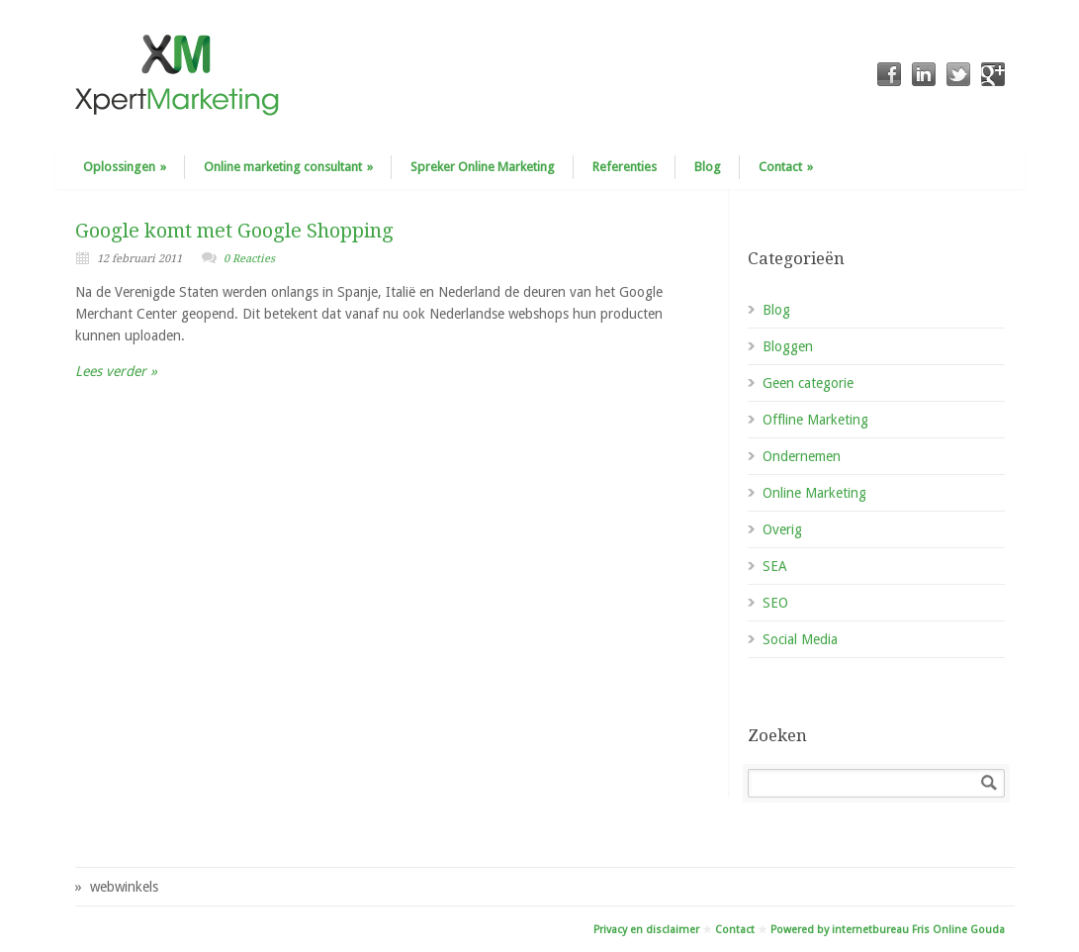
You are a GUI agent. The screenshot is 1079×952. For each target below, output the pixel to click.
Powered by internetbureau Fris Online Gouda (887, 929)
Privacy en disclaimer (646, 929)
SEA (775, 566)
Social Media (800, 639)
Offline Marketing (815, 420)
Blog (707, 166)
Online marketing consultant (288, 166)
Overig (782, 529)
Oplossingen (124, 166)
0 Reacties (249, 258)
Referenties (624, 166)
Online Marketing (814, 493)
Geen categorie (808, 383)
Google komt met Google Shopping (234, 230)
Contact (786, 166)
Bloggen (788, 346)
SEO (775, 603)
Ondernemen (802, 456)
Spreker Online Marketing (482, 166)
